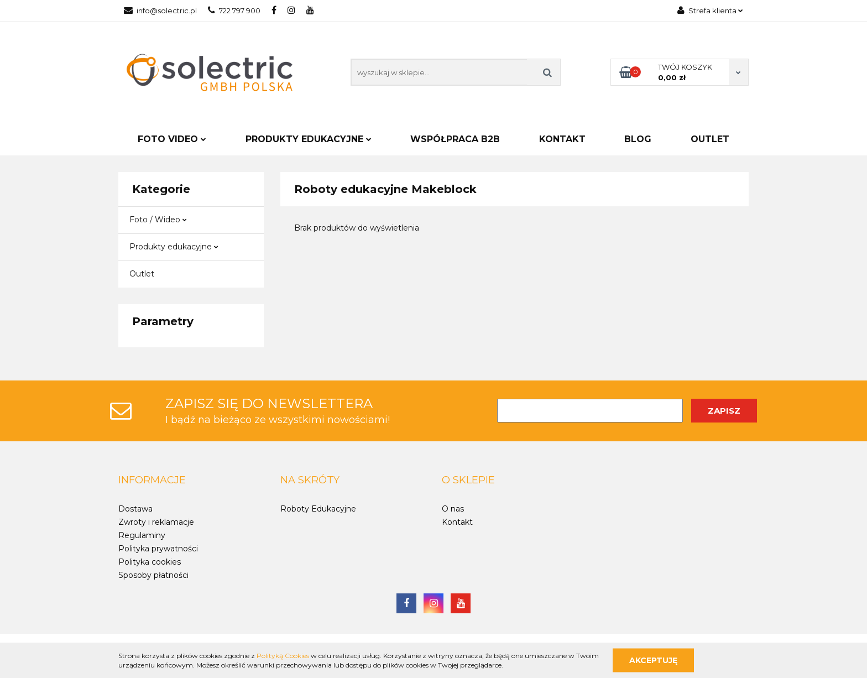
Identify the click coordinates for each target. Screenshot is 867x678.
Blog (637, 139)
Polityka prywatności (158, 549)
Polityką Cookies (283, 655)
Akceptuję (653, 660)
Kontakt (562, 139)
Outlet (710, 139)
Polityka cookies (149, 562)
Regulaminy (141, 535)
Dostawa (135, 509)
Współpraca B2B (455, 139)
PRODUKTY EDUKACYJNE (309, 139)
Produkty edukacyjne (173, 247)
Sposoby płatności (153, 575)
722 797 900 (234, 10)
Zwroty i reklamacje (156, 522)
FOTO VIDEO (172, 139)
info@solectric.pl (160, 10)
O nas (453, 509)
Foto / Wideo (158, 220)
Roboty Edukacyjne (318, 509)
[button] (152, 480)
